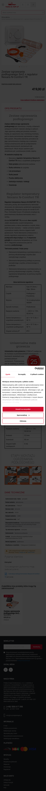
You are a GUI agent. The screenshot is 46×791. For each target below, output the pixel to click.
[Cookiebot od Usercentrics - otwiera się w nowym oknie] (35, 368)
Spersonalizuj (23, 415)
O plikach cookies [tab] (37, 374)
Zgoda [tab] (8, 374)
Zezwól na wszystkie (23, 409)
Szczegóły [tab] (22, 374)
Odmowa (23, 421)
